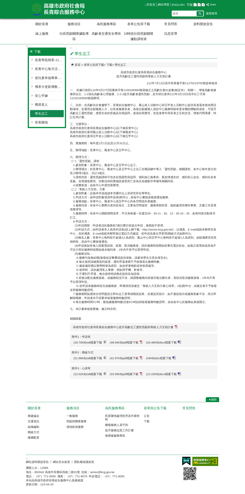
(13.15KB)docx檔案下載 (163, 374)
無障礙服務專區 (115, 435)
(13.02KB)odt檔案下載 (90, 374)
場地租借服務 (75, 426)
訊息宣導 (170, 33)
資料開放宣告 (203, 24)
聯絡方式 (33, 432)
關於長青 (41, 24)
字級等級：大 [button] (203, 4)
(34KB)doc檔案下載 (161, 358)
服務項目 (74, 24)
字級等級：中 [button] (199, 5)
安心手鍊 (41, 96)
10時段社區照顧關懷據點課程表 (139, 36)
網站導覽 (163, 4)
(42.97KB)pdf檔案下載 (126, 358)
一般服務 (72, 415)
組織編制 (33, 426)
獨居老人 (41, 104)
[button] (200, 13)
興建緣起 (33, 415)
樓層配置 (33, 437)
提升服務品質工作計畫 (119, 430)
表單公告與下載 (138, 24)
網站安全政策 (61, 462)
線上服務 (41, 33)
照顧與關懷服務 (76, 421)
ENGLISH (178, 4)
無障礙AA (205, 461)
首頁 (77, 64)
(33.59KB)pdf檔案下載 (126, 374)
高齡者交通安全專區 (106, 33)
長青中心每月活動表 (49, 69)
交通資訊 (33, 421)
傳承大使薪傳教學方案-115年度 (49, 87)
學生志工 (41, 113)
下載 (109, 64)
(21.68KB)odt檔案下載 (90, 358)
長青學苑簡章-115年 (49, 60)
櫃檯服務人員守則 (116, 424)
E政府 (186, 461)
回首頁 (151, 4)
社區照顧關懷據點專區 (74, 36)
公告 (146, 415)
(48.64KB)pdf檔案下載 (126, 342)
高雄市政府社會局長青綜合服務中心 (58, 9)
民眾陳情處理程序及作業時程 (122, 417)
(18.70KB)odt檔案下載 (90, 342)
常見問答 (170, 24)
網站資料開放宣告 (37, 462)
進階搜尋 (211, 13)
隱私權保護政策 (84, 462)
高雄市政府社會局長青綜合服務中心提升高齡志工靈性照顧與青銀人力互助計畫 (125, 327)
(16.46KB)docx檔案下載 (163, 342)
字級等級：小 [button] (195, 4)
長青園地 (41, 122)
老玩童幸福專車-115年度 (49, 78)
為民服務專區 (106, 24)
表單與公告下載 (155, 408)
